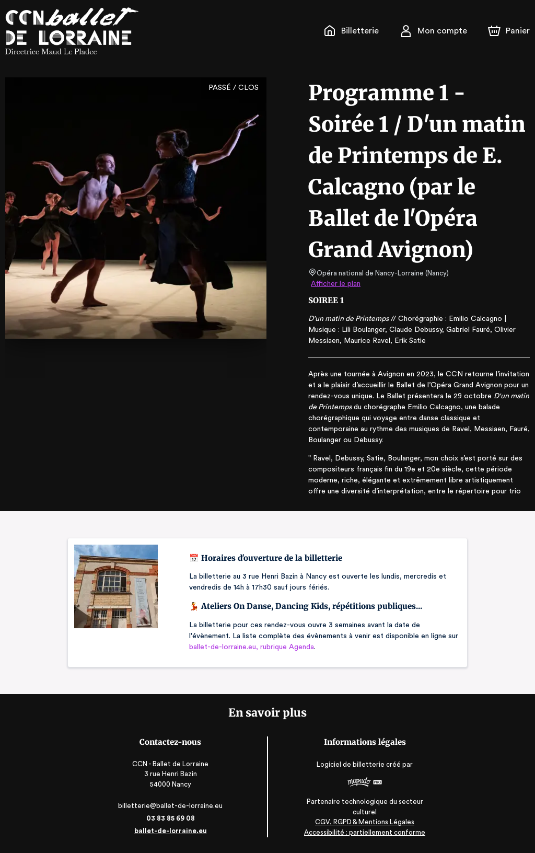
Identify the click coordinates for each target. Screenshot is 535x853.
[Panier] (509, 30)
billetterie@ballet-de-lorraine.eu (172, 806)
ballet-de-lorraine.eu (173, 831)
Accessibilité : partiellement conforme (362, 832)
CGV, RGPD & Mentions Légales (362, 822)
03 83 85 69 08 (172, 818)
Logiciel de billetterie (349, 765)
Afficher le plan (335, 284)
